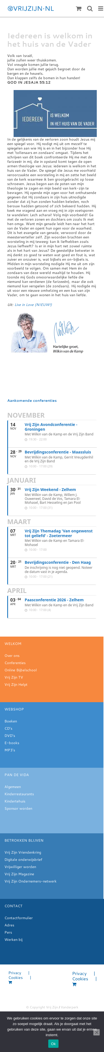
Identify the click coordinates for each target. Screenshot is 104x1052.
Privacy (14, 973)
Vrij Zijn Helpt (15, 684)
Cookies (15, 977)
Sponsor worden (18, 808)
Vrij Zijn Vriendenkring (22, 852)
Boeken (10, 721)
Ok (53, 1044)
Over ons (11, 655)
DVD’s (9, 735)
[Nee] (96, 1032)
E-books (11, 742)
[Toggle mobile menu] (101, 8)
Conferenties (15, 662)
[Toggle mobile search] (90, 8)
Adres (9, 925)
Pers (8, 932)
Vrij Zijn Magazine (19, 873)
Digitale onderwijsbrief (23, 859)
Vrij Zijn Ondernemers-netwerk (30, 881)
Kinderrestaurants (19, 793)
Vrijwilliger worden (20, 866)
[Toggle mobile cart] (79, 8)
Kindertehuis (14, 801)
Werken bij (13, 939)
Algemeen (12, 786)
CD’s (8, 728)
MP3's (9, 749)
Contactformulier (18, 917)
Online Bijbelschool (20, 669)
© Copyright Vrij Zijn (42, 1007)
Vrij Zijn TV (13, 677)
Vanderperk (69, 1007)
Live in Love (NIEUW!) (33, 304)
